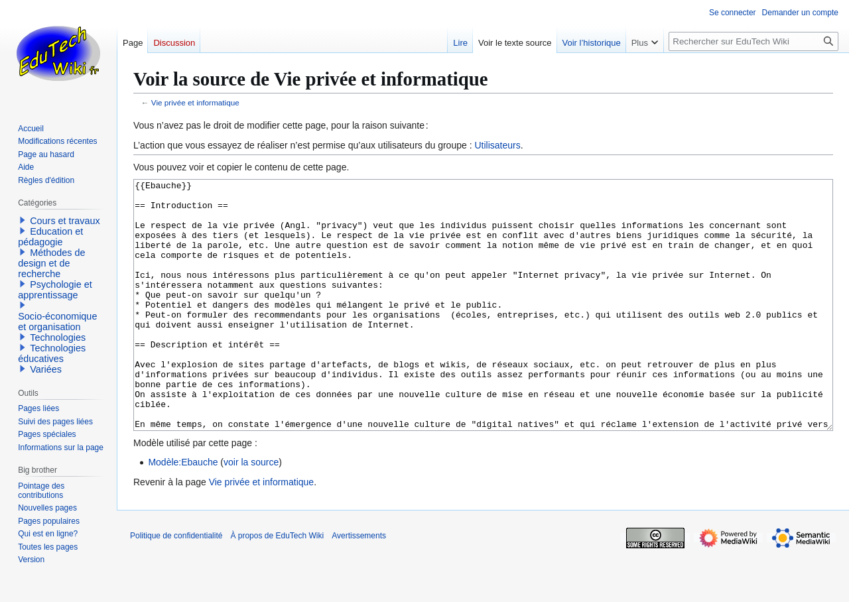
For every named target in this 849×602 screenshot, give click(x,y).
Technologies (58, 337)
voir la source (251, 512)
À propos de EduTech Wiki (277, 585)
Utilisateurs (497, 145)
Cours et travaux (65, 220)
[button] (22, 220)
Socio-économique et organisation (57, 321)
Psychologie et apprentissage (55, 289)
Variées (46, 369)
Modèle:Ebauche (183, 512)
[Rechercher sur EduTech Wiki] (753, 41)
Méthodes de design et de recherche (51, 263)
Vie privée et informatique (195, 102)
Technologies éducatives (52, 353)
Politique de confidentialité (176, 585)
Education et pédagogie (50, 236)
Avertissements (359, 585)
